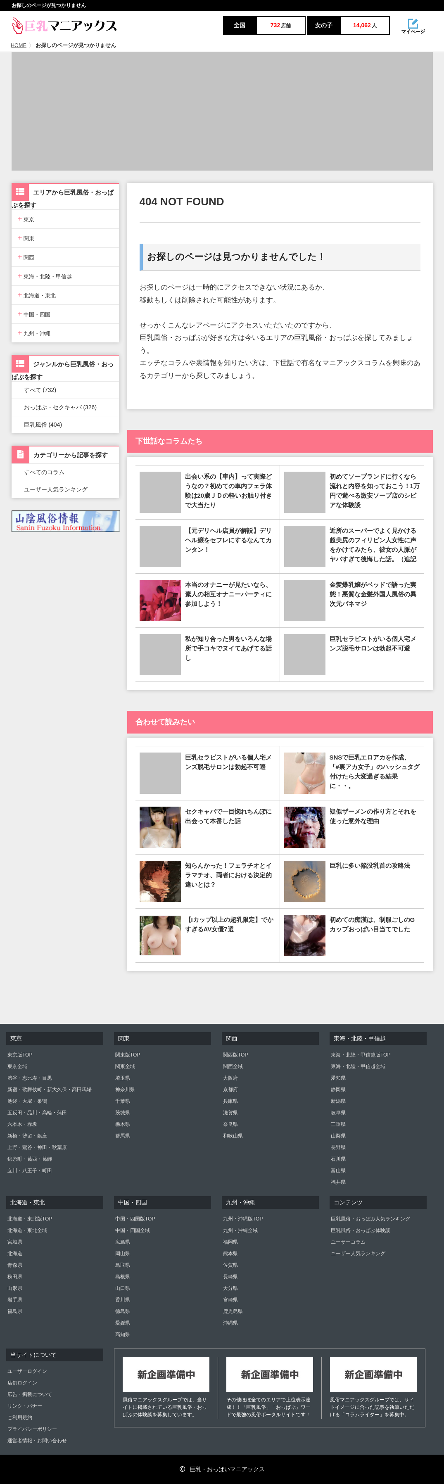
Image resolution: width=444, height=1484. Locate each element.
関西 (26, 256)
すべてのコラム (44, 472)
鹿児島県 (233, 1311)
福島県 (14, 1311)
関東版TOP (127, 1055)
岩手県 (14, 1300)
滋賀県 (230, 1113)
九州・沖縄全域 (240, 1230)
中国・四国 (34, 313)
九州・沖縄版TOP (243, 1219)
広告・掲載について (29, 1394)
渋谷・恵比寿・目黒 (29, 1078)
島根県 (122, 1277)
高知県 (122, 1334)
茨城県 (122, 1113)
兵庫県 (230, 1101)
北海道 (14, 1253)
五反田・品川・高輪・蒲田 (37, 1113)
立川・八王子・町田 (29, 1170)
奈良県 (230, 1124)
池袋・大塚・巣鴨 (27, 1101)
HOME (18, 45)
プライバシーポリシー (32, 1429)
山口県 (122, 1288)
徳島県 (122, 1311)
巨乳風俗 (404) (43, 424)
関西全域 (233, 1066)
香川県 (122, 1300)
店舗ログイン (22, 1383)
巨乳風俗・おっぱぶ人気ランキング (370, 1219)
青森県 (14, 1265)
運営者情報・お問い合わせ (37, 1441)
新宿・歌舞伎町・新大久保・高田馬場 (49, 1089)
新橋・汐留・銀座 (27, 1136)
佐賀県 (230, 1265)
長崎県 (230, 1277)
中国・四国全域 (132, 1230)
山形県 (14, 1288)
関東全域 (125, 1066)
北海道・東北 (37, 294)
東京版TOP (19, 1055)
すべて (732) (40, 390)
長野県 (338, 1147)
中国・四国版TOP (135, 1219)
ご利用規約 (19, 1417)
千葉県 (122, 1101)
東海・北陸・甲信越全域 (358, 1066)
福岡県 (230, 1242)
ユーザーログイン (27, 1371)
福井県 (338, 1182)
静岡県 (338, 1089)
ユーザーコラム (348, 1242)
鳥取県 (122, 1265)
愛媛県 (122, 1323)
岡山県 (122, 1253)
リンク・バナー (24, 1406)
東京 (26, 218)
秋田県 (14, 1277)
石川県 (338, 1159)
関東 (26, 237)
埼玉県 (122, 1078)
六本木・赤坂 (22, 1124)
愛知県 (338, 1078)
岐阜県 (338, 1113)
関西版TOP (235, 1055)
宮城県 (14, 1242)
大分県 (230, 1288)
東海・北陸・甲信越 (45, 275)
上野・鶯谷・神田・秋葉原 (37, 1147)
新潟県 (338, 1101)
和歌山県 (233, 1136)
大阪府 (230, 1078)
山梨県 (338, 1136)
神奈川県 (125, 1089)
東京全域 (17, 1066)
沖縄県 (230, 1323)
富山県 (338, 1170)
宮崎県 (230, 1300)
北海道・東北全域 (27, 1230)
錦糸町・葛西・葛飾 (29, 1159)
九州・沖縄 (34, 332)
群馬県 (122, 1136)
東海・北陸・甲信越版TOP (360, 1055)
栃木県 (122, 1124)
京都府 (230, 1089)
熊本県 (230, 1253)
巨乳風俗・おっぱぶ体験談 (360, 1230)
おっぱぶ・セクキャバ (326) (60, 407)
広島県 (122, 1242)
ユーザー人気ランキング (56, 489)
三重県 (338, 1124)
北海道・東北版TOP (29, 1219)
